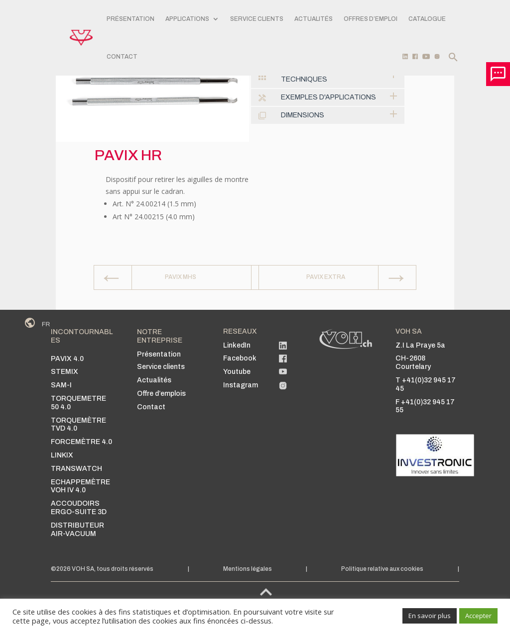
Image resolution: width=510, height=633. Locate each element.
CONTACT (122, 56)
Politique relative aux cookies (382, 568)
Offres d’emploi (370, 18)
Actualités (313, 18)
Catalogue (427, 18)
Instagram (240, 385)
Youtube (237, 371)
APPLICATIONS (187, 18)
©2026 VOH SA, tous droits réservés (102, 568)
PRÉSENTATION (130, 18)
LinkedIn (237, 345)
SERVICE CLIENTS (256, 18)
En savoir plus (429, 615)
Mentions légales (247, 568)
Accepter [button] (478, 615)
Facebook (239, 358)
